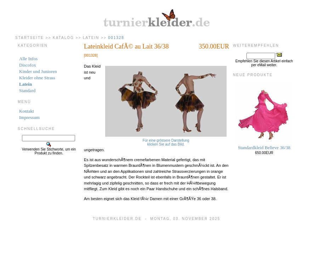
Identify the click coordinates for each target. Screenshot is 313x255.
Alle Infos (28, 58)
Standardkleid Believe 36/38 (264, 147)
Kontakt (26, 111)
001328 (116, 38)
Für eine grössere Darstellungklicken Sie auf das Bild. (166, 140)
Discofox (27, 65)
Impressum (29, 117)
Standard (27, 90)
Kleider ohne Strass (37, 77)
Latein (91, 38)
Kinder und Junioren (38, 71)
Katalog (63, 38)
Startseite (29, 38)
